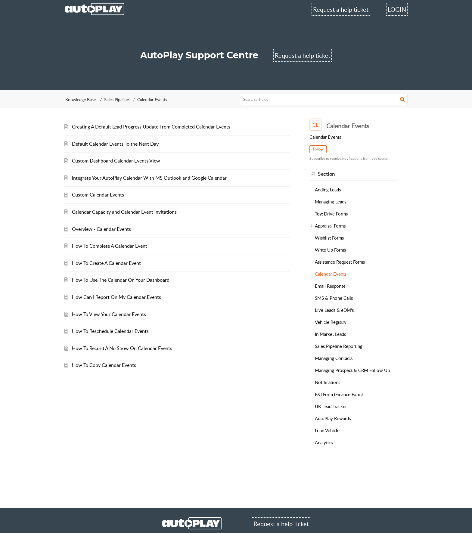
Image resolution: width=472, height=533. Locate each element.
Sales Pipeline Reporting (338, 346)
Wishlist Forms (329, 238)
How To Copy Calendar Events (104, 365)
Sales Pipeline (116, 99)
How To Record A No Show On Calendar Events (122, 348)
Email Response (330, 286)
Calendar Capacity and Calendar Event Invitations (124, 212)
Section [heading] (326, 174)
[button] (402, 99)
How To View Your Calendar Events (109, 314)
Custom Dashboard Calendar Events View (116, 160)
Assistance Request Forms (340, 262)
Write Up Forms (330, 250)
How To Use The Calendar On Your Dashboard (120, 280)
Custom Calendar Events (98, 194)
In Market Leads (330, 334)
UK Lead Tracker (331, 406)
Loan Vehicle (327, 430)
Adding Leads (328, 190)
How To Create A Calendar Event (106, 263)
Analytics (324, 442)
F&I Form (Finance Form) (339, 394)
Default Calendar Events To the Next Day (115, 144)
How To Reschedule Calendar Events (110, 331)
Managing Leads (330, 202)
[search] (324, 99)
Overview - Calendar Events (101, 229)
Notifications (327, 382)
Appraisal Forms (330, 226)
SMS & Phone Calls (334, 298)
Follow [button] (318, 149)
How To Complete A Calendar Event (109, 246)
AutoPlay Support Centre (199, 55)
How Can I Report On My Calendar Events (116, 297)
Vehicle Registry (330, 322)
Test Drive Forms (331, 214)
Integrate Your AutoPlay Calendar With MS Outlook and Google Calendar (149, 178)
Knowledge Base (80, 99)
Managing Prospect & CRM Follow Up (352, 370)
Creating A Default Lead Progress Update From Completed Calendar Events (151, 126)
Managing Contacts (333, 358)
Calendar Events (330, 274)
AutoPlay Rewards (333, 418)
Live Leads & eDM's (334, 310)
